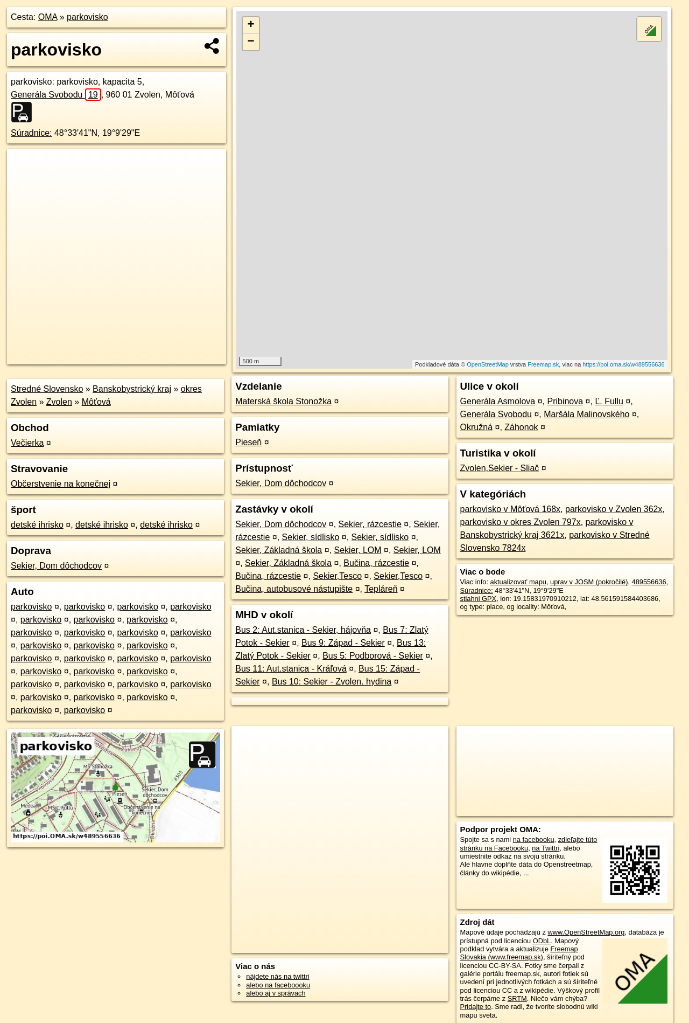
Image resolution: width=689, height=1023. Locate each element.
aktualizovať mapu (518, 582)
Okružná (476, 427)
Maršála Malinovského (586, 414)
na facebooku (533, 839)
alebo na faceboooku (278, 985)
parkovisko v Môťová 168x (510, 509)
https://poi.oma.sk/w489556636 (623, 364)
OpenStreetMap (488, 364)
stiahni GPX (478, 599)
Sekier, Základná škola (278, 550)
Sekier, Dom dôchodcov (56, 565)
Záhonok (521, 427)
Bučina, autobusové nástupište (294, 588)
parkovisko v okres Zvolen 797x (520, 522)
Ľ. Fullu (609, 401)
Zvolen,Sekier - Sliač (499, 468)
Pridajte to (475, 1007)
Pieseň (248, 442)
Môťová (96, 401)
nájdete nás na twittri (277, 976)
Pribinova (565, 401)
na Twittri (545, 848)
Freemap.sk (543, 364)
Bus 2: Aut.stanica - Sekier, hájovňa (303, 629)
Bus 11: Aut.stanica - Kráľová (291, 668)
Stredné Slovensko (47, 388)
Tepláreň (380, 588)
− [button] (251, 42)
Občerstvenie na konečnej (60, 483)
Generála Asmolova (498, 401)
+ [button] (251, 25)
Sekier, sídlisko (311, 537)
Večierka (27, 442)
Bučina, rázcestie (376, 563)
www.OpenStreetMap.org (585, 932)
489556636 (649, 582)
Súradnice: (31, 132)
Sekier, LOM (358, 550)
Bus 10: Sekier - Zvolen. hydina (331, 681)
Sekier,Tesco (337, 575)
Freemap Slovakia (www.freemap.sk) (519, 953)
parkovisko (87, 17)
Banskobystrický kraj (132, 388)
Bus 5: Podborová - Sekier (372, 655)
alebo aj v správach (275, 993)
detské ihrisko (37, 524)
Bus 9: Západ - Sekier (343, 642)
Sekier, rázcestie (370, 524)
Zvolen (59, 401)
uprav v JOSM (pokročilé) (589, 582)
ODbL (542, 941)
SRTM (517, 998)
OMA (48, 17)
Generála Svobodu (56, 94)
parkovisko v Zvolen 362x (614, 509)
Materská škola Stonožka (283, 401)
